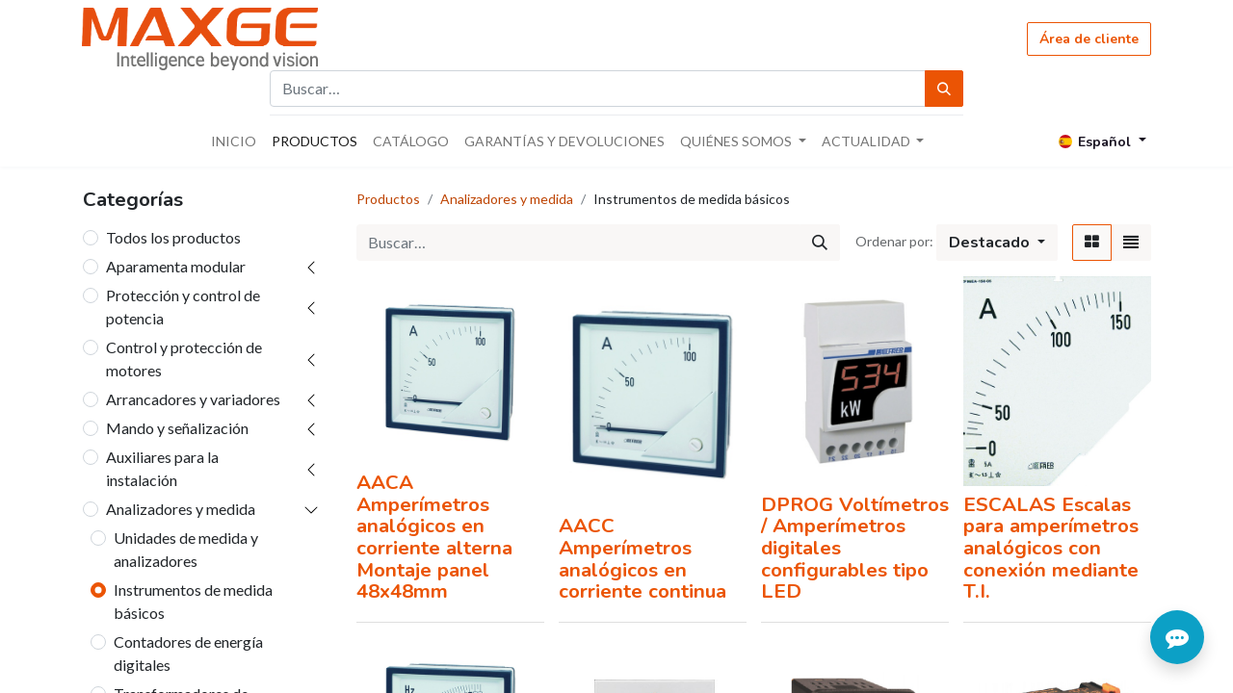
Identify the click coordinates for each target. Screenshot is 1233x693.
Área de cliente (1089, 39)
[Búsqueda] (944, 88)
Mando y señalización (177, 428)
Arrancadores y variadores (193, 399)
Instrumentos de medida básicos (193, 601)
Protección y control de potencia (183, 306)
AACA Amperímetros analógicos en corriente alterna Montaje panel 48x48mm (434, 536)
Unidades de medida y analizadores (186, 549)
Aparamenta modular (176, 266)
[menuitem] (233, 141)
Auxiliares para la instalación (162, 468)
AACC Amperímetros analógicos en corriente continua (642, 558)
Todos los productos (173, 237)
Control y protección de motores (184, 358)
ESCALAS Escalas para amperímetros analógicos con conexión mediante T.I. (1051, 548)
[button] (997, 242)
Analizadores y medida (180, 509)
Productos (388, 199)
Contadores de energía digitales (188, 653)
